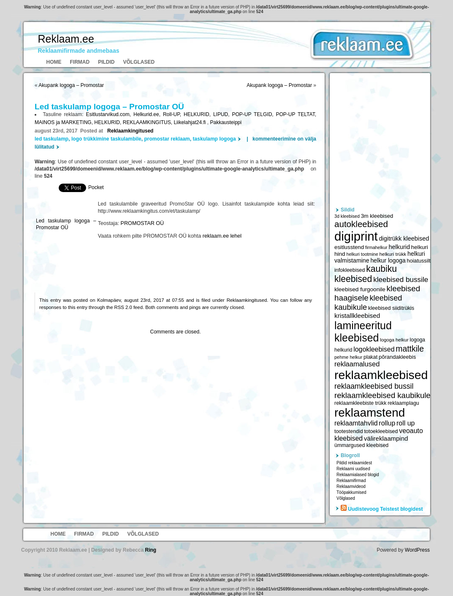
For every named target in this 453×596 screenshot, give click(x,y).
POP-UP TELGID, (254, 114)
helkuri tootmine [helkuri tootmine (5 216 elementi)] (362, 254)
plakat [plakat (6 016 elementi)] (370, 357)
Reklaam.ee (66, 39)
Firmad (80, 62)
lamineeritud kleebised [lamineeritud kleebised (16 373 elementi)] (363, 332)
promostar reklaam (167, 139)
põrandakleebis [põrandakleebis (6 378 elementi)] (397, 357)
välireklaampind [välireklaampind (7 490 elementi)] (386, 438)
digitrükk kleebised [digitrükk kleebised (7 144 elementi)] (404, 238)
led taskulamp (51, 139)
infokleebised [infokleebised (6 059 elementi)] (349, 270)
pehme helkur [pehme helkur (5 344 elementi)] (348, 357)
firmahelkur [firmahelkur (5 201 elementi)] (376, 247)
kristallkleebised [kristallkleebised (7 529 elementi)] (357, 315)
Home (54, 62)
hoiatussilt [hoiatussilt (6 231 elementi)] (418, 261)
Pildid (106, 62)
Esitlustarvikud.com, (109, 114)
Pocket (96, 187)
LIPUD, (222, 114)
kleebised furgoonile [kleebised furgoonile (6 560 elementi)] (359, 289)
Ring (150, 550)
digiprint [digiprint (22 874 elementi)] (356, 236)
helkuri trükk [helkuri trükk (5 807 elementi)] (392, 254)
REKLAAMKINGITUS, (148, 122)
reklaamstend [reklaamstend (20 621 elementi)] (369, 412)
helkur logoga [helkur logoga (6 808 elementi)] (387, 260)
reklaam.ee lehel (222, 236)
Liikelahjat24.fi (190, 122)
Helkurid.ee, (148, 114)
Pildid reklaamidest (354, 463)
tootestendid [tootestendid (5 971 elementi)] (348, 431)
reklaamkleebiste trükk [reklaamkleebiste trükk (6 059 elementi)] (360, 403)
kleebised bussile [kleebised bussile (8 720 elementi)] (400, 280)
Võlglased (139, 62)
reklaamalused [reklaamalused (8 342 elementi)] (357, 364)
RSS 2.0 (123, 307)
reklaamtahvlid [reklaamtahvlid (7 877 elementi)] (356, 423)
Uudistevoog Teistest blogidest (385, 509)
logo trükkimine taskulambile (106, 139)
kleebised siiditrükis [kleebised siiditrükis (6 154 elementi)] (391, 308)
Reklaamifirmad (351, 480)
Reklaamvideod (351, 486)
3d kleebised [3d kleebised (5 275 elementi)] (347, 216)
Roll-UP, (173, 114)
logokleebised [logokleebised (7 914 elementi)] (373, 349)
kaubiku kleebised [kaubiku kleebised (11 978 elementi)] (365, 274)
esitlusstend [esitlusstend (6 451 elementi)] (349, 247)
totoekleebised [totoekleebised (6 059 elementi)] (381, 431)
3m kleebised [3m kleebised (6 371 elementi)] (377, 216)
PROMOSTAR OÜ (142, 223)
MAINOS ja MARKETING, (64, 122)
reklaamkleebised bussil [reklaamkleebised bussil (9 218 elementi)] (373, 386)
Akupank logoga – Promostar (71, 85)
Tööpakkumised (351, 492)
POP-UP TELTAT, (296, 114)
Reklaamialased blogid (357, 474)
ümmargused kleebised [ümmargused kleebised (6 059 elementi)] (361, 445)
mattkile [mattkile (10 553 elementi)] (410, 348)
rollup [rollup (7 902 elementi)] (387, 423)
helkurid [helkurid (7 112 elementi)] (399, 247)
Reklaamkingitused (130, 131)
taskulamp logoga (214, 139)
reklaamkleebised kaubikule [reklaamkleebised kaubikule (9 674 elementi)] (382, 395)
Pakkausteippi (225, 122)
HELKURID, (198, 114)
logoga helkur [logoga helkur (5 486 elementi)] (394, 339)
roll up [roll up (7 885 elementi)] (405, 423)
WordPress (417, 550)
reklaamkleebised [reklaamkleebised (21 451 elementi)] (381, 375)
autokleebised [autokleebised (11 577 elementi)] (361, 224)
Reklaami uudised (353, 468)
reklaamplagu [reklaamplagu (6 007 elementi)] (403, 403)
